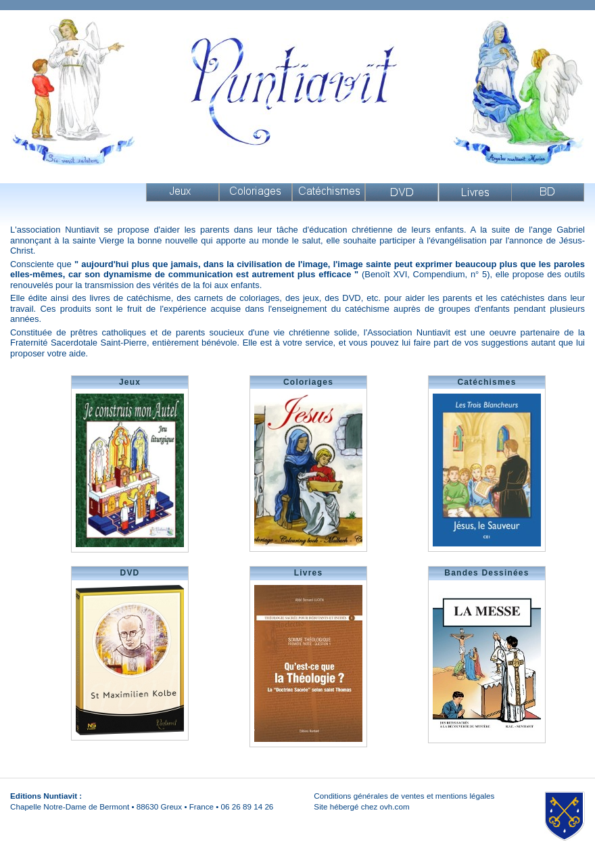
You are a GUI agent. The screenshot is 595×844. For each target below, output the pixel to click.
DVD (401, 192)
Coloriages (255, 192)
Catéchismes (328, 192)
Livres (475, 192)
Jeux (182, 192)
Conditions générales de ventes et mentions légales (404, 795)
